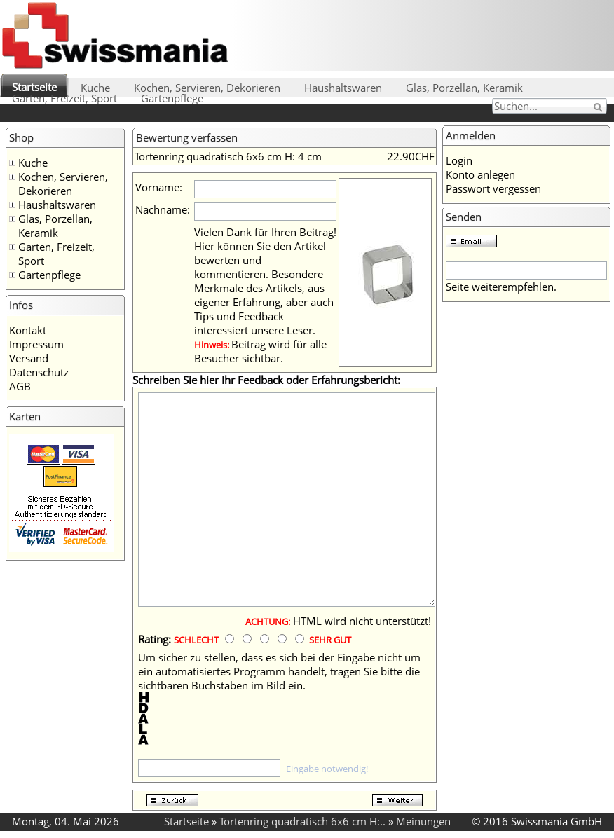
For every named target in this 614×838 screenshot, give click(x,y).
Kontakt (27, 330)
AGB (20, 386)
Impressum (36, 344)
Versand (28, 358)
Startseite (34, 87)
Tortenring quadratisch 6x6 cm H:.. (302, 821)
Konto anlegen (480, 174)
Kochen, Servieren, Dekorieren (207, 88)
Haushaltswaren (343, 88)
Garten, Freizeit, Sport (64, 98)
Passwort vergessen (493, 188)
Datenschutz (39, 372)
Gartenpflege (172, 98)
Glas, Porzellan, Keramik (464, 88)
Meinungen (423, 821)
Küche (95, 88)
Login (459, 160)
